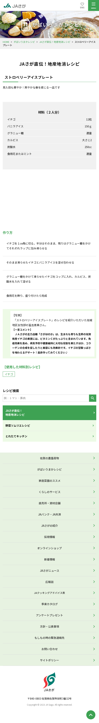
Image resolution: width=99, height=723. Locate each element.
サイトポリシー (49, 660)
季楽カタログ (49, 604)
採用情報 (49, 537)
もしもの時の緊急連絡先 (49, 638)
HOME (6, 42)
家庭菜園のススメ (49, 480)
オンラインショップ (49, 548)
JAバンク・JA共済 (49, 514)
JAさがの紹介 (49, 525)
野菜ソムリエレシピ (17, 425)
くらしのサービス (49, 492)
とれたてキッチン (16, 436)
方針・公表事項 (49, 626)
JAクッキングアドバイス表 (49, 593)
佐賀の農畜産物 (49, 458)
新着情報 (49, 559)
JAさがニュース (49, 570)
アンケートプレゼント (49, 615)
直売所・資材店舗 (49, 503)
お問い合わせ (49, 649)
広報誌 (49, 582)
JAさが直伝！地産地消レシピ (54, 42)
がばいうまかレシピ (24, 42)
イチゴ (9, 374)
